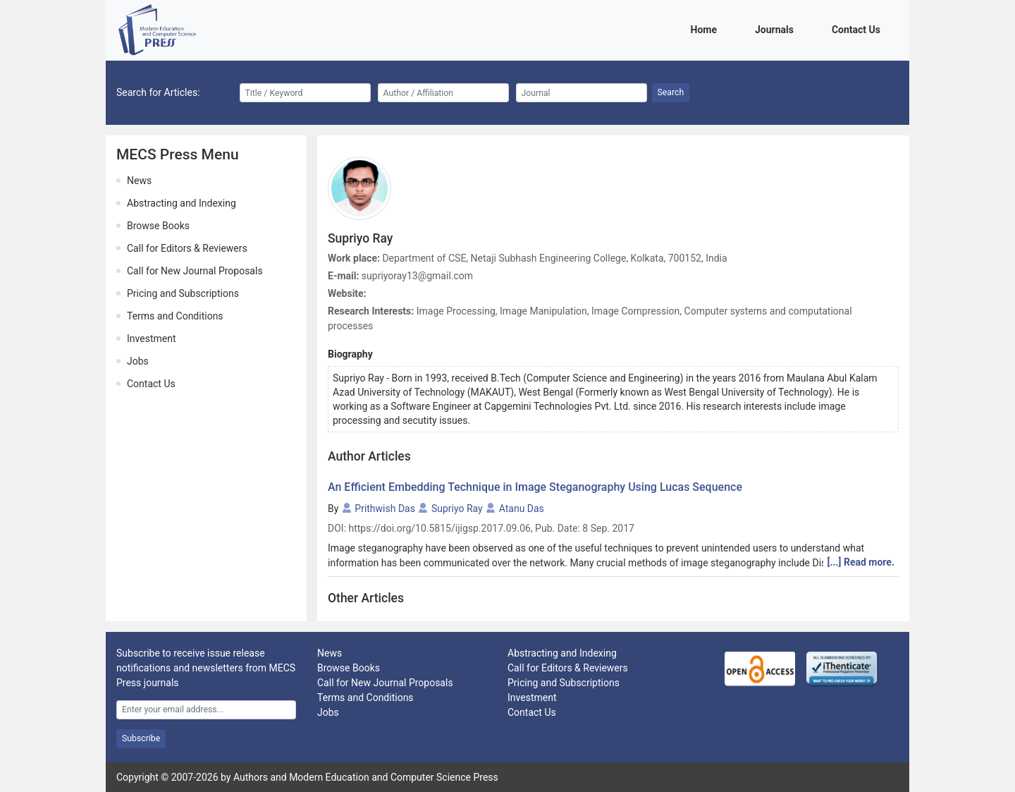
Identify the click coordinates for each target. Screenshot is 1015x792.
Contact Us (858, 28)
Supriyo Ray (457, 508)
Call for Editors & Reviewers (187, 248)
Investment (151, 338)
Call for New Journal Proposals (195, 270)
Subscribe (141, 738)
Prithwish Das (385, 508)
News (139, 180)
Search (671, 92)
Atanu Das (521, 508)
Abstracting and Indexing (181, 203)
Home (706, 28)
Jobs (138, 361)
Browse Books (158, 225)
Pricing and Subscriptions (183, 293)
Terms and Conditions (175, 316)
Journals (777, 28)
